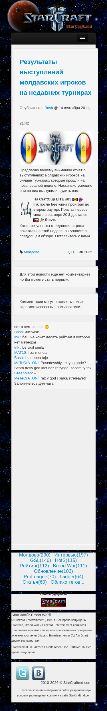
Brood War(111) (70, 566)
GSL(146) (40, 560)
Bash (49, 108)
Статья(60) (35, 582)
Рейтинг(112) (34, 566)
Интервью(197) (71, 555)
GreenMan (23, 373)
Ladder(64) (71, 576)
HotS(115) (66, 560)
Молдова (32, 252)
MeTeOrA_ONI (26, 363)
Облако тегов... (67, 582)
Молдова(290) (35, 555)
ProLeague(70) (40, 576)
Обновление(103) (53, 571)
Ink (17, 337)
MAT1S (20, 352)
